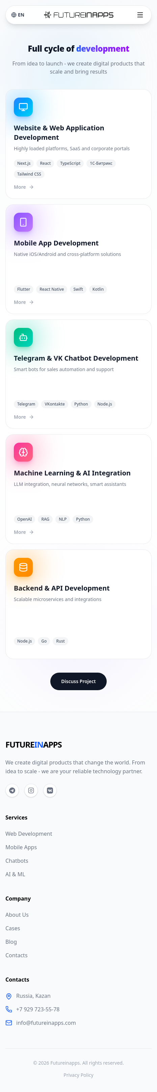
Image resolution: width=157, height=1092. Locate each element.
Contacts (16, 955)
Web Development (28, 833)
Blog (11, 941)
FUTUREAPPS (33, 744)
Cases (12, 928)
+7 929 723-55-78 (37, 1009)
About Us (17, 914)
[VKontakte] (50, 790)
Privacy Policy (78, 1075)
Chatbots (16, 860)
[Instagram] (31, 790)
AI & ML (15, 874)
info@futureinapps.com (46, 1022)
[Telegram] (12, 790)
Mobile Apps (21, 847)
